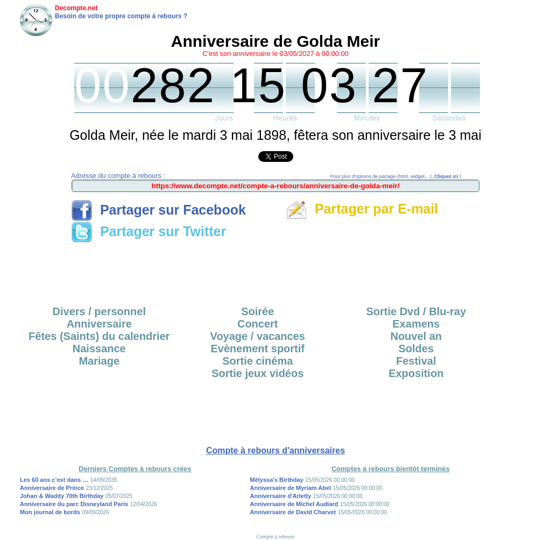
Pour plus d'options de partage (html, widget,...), (395, 176)
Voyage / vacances (257, 336)
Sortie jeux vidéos (257, 373)
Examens (416, 324)
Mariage (99, 361)
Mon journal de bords (50, 512)
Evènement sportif (258, 348)
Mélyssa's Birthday (276, 480)
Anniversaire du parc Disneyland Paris (74, 504)
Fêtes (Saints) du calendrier (99, 336)
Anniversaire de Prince (52, 488)
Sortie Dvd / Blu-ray (416, 311)
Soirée (257, 311)
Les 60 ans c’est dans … (54, 480)
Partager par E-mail (362, 208)
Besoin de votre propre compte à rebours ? (121, 16)
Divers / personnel (99, 311)
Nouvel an (416, 336)
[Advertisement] (275, 270)
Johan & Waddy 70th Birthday (61, 496)
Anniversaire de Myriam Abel (290, 488)
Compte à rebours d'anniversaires (275, 450)
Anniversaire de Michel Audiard (294, 504)
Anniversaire (99, 324)
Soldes (416, 348)
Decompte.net (76, 8)
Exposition (415, 373)
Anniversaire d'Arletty (281, 496)
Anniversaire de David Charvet (293, 512)
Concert (257, 324)
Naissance (99, 348)
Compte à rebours (275, 536)
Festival (416, 361)
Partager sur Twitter (148, 231)
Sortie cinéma (257, 361)
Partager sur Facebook (158, 209)
